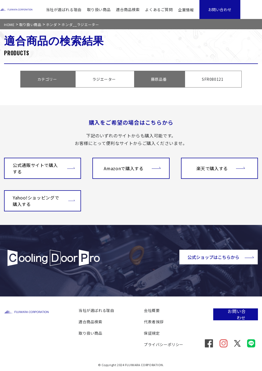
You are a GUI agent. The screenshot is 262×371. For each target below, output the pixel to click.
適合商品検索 (128, 9)
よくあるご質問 (159, 9)
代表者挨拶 (154, 321)
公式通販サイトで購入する (44, 168)
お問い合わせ (220, 9)
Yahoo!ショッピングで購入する (44, 200)
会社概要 (152, 310)
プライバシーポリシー (163, 344)
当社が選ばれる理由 (64, 9)
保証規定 (152, 333)
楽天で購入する (220, 168)
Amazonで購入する (132, 168)
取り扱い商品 (99, 9)
